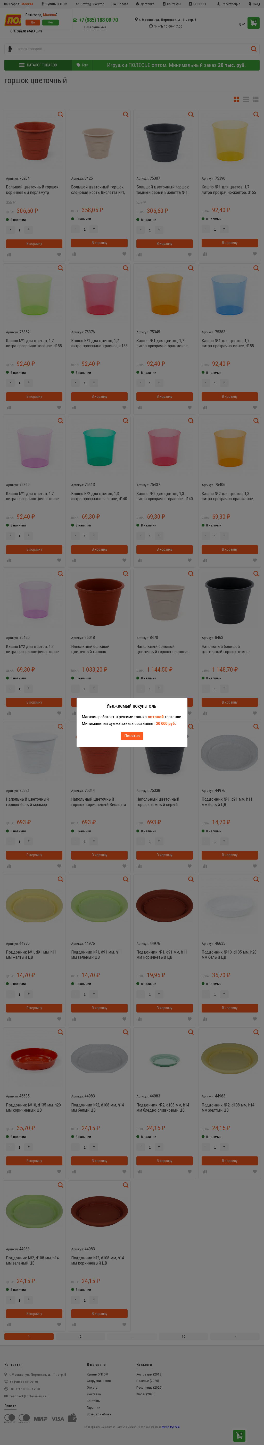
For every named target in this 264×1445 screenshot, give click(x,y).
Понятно (132, 735)
